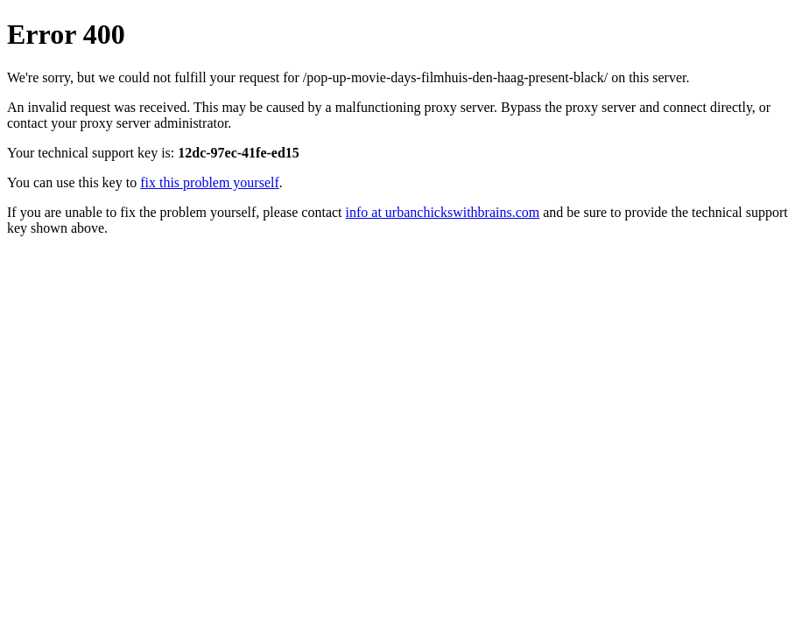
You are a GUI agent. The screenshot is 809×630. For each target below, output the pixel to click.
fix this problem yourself (209, 182)
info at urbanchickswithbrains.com (443, 212)
